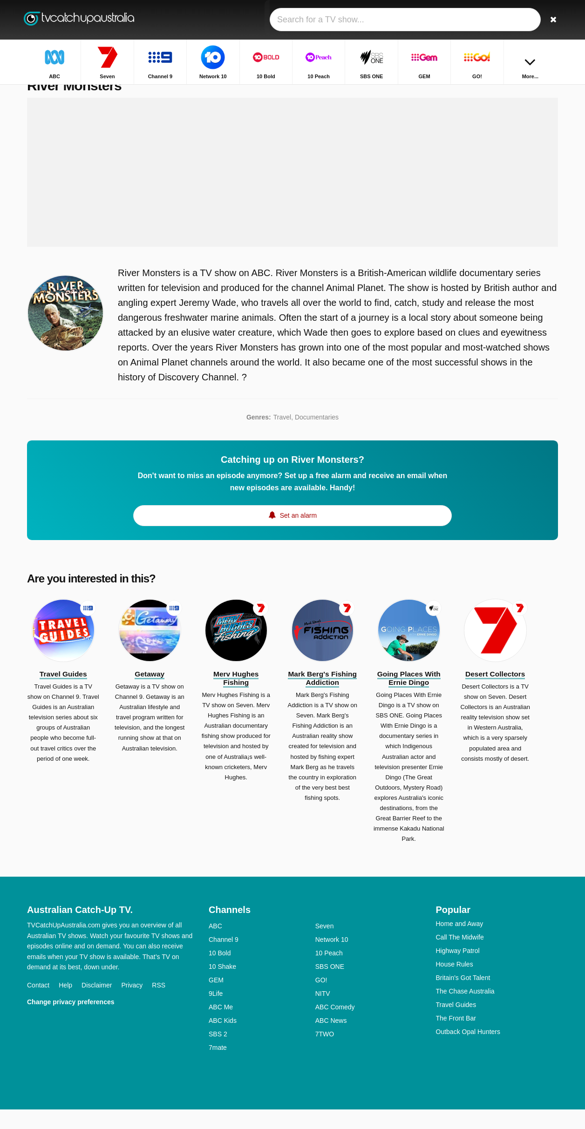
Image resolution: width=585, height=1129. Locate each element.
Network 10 (331, 959)
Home (502, 91)
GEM (216, 999)
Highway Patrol (458, 970)
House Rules (454, 983)
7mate (218, 1067)
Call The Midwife (460, 956)
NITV (322, 1013)
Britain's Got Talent (463, 997)
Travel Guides (456, 1024)
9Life (216, 1013)
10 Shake (222, 986)
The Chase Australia (465, 1010)
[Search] (547, 20)
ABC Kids (223, 1040)
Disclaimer (97, 1004)
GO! (321, 999)
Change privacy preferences (71, 1021)
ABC (215, 945)
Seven (324, 945)
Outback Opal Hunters (468, 1051)
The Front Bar (456, 1037)
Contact (38, 1004)
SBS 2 (218, 1053)
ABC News (331, 1040)
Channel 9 (223, 959)
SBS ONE (329, 986)
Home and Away (459, 943)
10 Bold (220, 972)
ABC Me (221, 1026)
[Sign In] (516, 20)
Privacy (132, 1004)
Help (65, 1004)
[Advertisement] (292, 192)
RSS (158, 1004)
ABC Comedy (335, 1026)
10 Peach (329, 972)
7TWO (324, 1053)
